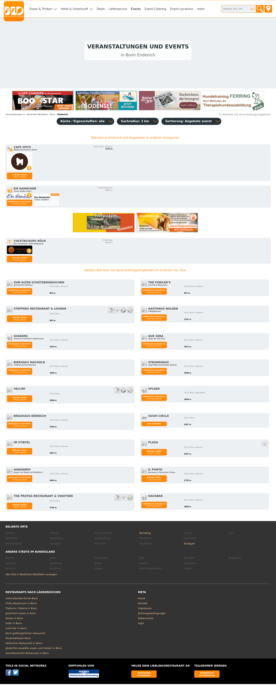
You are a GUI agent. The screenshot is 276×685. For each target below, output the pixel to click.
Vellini (19, 389)
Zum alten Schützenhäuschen (39, 283)
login (141, 624)
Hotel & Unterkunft (74, 9)
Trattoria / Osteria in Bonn (21, 609)
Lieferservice (118, 9)
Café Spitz (22, 148)
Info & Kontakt (154, 425)
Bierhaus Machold (29, 363)
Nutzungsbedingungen (152, 614)
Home (141, 599)
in (15, 115)
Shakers (21, 336)
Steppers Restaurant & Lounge (40, 309)
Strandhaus (158, 363)
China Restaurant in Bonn (21, 604)
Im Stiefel (22, 443)
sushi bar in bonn (16, 629)
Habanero (22, 470)
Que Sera (155, 336)
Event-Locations (181, 9)
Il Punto (155, 470)
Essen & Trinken (40, 9)
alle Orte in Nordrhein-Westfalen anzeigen (31, 575)
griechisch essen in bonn (21, 614)
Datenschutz (145, 619)
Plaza (153, 443)
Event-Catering (155, 9)
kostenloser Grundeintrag (207, 675)
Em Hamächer (25, 189)
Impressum (145, 609)
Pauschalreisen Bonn (18, 639)
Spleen (154, 389)
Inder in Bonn (14, 624)
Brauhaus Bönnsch (30, 416)
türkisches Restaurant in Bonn (24, 644)
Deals (101, 9)
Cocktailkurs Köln (30, 241)
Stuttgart (189, 544)
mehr (201, 9)
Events (136, 9)
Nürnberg (145, 534)
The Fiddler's (159, 283)
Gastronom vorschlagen (144, 675)
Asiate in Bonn (14, 619)
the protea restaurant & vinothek (43, 496)
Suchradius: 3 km (135, 122)
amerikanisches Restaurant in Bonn (27, 654)
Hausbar (155, 496)
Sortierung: (188, 122)
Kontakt (142, 604)
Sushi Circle (158, 416)
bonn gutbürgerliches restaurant (25, 634)
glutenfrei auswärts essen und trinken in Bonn (34, 649)
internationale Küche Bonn (22, 599)
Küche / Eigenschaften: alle (82, 122)
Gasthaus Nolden (163, 309)
